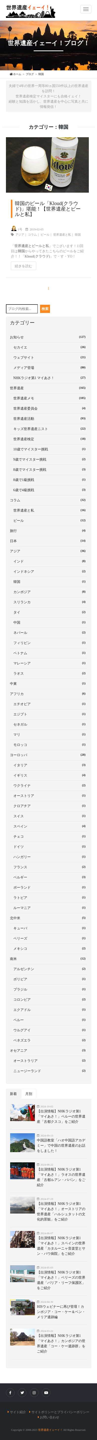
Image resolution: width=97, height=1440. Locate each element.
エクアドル (48, 1009)
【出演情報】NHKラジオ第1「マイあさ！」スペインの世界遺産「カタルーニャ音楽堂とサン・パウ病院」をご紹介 (61, 1246)
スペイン (48, 826)
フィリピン (48, 642)
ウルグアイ (48, 1030)
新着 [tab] (13, 1094)
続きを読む (23, 266)
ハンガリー (48, 856)
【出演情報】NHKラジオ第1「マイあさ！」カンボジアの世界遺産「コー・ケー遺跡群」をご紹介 (61, 1343)
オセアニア (48, 1050)
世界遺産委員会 (48, 408)
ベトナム (48, 653)
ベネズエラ (48, 1040)
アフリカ (48, 693)
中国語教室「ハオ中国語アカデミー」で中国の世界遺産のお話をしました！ (61, 1145)
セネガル (48, 724)
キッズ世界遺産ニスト (48, 428)
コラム (32, 234)
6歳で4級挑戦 (48, 489)
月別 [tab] (28, 1094)
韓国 (78, 234)
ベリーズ (48, 938)
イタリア (48, 765)
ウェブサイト (48, 357)
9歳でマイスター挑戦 (48, 459)
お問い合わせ (49, 1417)
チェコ (48, 836)
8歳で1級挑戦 (48, 479)
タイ (48, 612)
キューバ (48, 928)
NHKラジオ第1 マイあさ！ (48, 377)
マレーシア (48, 663)
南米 (48, 958)
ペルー (48, 1019)
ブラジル (48, 989)
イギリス (48, 775)
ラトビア (48, 897)
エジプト (48, 714)
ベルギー (48, 877)
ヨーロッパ (48, 754)
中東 (48, 683)
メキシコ (48, 948)
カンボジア (48, 591)
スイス (48, 816)
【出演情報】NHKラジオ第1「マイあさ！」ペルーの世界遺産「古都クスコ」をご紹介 (61, 1116)
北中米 (48, 918)
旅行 (48, 530)
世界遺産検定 (48, 438)
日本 (48, 540)
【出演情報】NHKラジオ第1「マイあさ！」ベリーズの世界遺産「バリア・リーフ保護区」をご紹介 (61, 1280)
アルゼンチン (48, 968)
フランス (48, 867)
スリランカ (48, 602)
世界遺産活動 (48, 418)
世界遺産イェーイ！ (50, 1429)
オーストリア (48, 795)
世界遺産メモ (48, 398)
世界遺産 (48, 388)
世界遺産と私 (62, 234)
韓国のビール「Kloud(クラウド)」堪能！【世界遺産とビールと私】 (48, 209)
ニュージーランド (48, 1070)
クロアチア (48, 805)
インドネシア (48, 571)
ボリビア (48, 979)
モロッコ (48, 744)
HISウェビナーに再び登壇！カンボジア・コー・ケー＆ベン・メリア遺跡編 (61, 1312)
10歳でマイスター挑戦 (48, 449)
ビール (45, 234)
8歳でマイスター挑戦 (48, 469)
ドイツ (48, 846)
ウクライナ (48, 785)
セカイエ (48, 347)
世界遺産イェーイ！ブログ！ (49, 43)
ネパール (48, 632)
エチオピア (48, 703)
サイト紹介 (18, 1412)
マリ (48, 734)
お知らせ (48, 337)
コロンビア (48, 999)
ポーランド (48, 887)
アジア (19, 234)
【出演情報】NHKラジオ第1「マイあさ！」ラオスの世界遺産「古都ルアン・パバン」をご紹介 (61, 1177)
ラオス (48, 673)
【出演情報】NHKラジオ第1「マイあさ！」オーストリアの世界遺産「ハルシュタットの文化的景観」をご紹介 (61, 1211)
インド (48, 561)
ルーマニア (48, 907)
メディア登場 (48, 367)
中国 (48, 622)
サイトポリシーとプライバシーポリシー (60, 1412)
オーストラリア (48, 1060)
